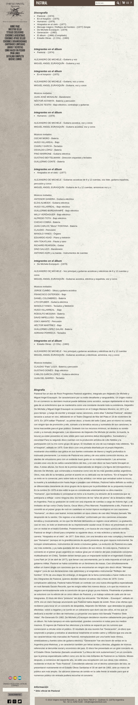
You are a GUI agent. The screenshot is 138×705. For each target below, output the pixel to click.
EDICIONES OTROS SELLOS (15, 38)
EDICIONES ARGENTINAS (15, 35)
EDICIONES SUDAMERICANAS (15, 41)
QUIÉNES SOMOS (15, 59)
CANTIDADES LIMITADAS (15, 44)
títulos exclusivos (14, 32)
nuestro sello (15, 29)
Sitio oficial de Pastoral (48, 691)
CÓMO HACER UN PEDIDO (15, 50)
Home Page (15, 26)
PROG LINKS (15, 53)
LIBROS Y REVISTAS (15, 47)
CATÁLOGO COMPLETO (15, 56)
